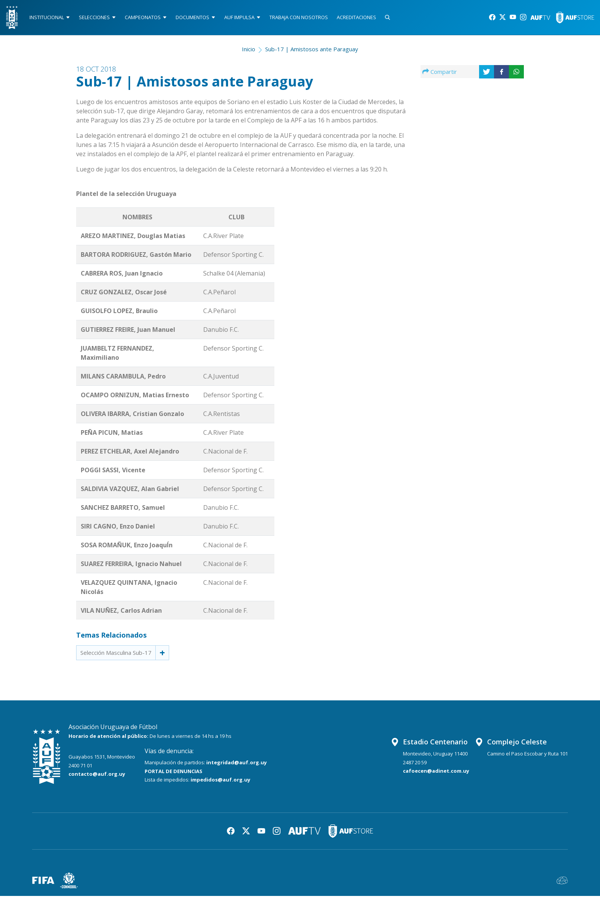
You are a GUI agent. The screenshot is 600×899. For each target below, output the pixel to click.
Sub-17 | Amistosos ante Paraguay (311, 52)
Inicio (248, 52)
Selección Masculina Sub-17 (116, 655)
